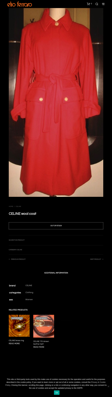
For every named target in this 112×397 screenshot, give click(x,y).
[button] (89, 3)
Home (11, 206)
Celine (18, 206)
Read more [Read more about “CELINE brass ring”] (14, 344)
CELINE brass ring (16, 340)
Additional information (56, 273)
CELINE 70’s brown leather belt (41, 342)
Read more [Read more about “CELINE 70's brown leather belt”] (39, 346)
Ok (56, 393)
